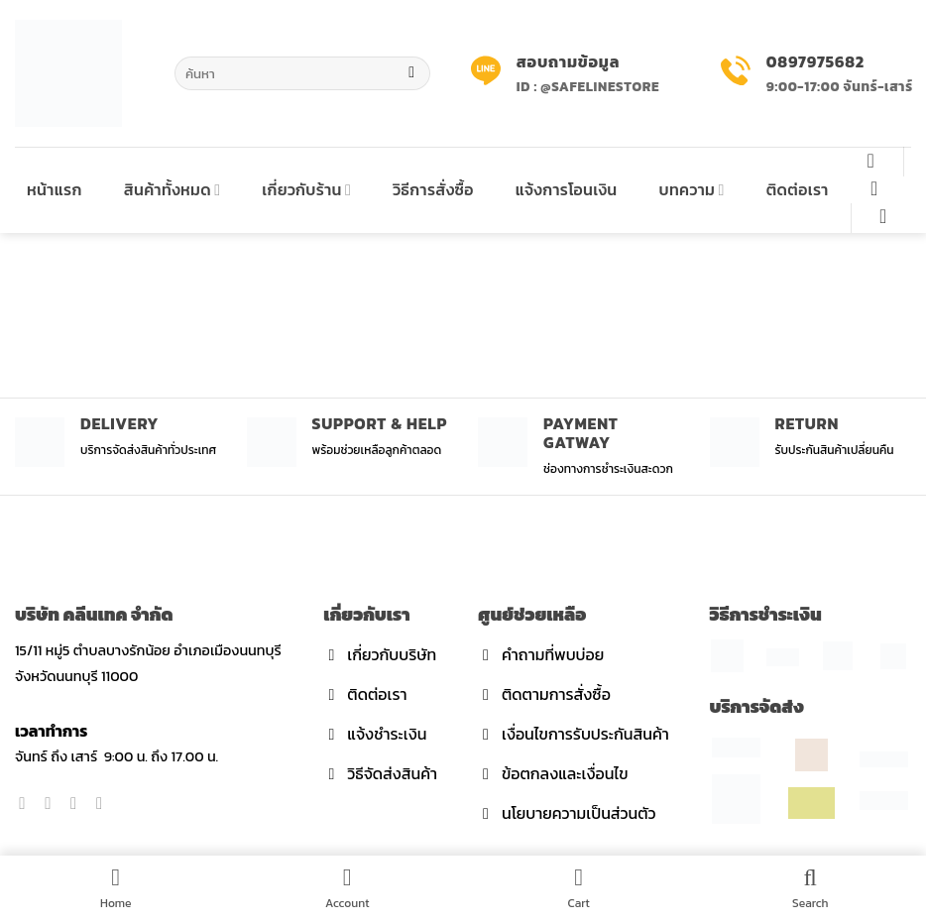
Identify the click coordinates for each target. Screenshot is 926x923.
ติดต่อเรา (797, 189)
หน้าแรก (54, 189)
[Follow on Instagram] (53, 803)
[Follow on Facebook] (27, 803)
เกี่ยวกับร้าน (306, 189)
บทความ (691, 189)
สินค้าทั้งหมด (172, 189)
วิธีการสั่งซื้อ (433, 189)
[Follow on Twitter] (78, 803)
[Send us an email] (104, 803)
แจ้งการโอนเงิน (567, 189)
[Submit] (412, 73)
